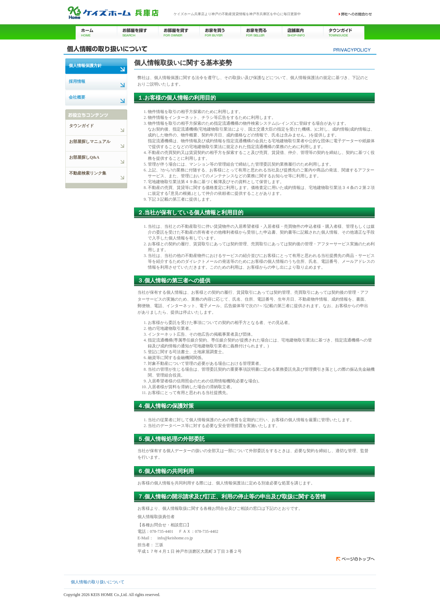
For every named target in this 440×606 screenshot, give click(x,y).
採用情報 (77, 81)
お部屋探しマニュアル (89, 141)
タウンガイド (343, 32)
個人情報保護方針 (85, 65)
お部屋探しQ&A (84, 157)
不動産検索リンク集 (87, 173)
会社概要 (77, 97)
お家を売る (261, 32)
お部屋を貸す (178, 32)
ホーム (96, 32)
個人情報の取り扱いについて (97, 582)
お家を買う (220, 32)
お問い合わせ (355, 14)
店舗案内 (302, 32)
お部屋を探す (137, 32)
